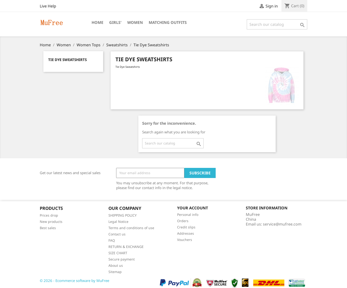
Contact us (117, 234)
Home (97, 22)
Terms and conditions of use (131, 228)
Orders (182, 221)
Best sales (48, 228)
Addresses (185, 233)
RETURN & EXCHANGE (126, 246)
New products (51, 221)
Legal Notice (118, 221)
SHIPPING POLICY (122, 215)
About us (115, 265)
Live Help (48, 6)
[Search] (277, 24)
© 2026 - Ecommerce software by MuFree (74, 280)
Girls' (115, 22)
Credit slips (186, 227)
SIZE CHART (117, 253)
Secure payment (121, 259)
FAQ (111, 240)
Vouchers (184, 239)
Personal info (187, 214)
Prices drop (49, 215)
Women (135, 22)
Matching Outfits (168, 22)
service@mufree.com (282, 224)
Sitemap (115, 271)
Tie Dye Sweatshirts (67, 59)
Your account (192, 208)
